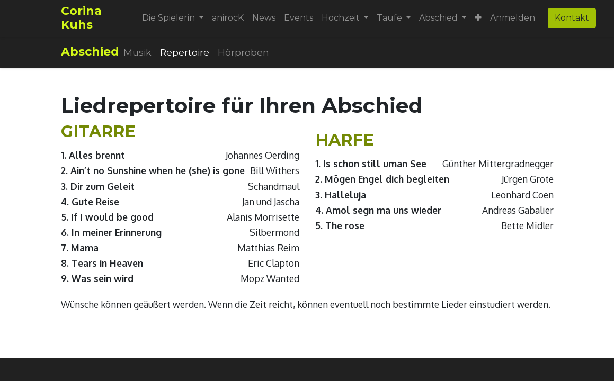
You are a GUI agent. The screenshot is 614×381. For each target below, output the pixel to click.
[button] (478, 18)
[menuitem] (228, 18)
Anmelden (512, 18)
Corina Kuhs (81, 18)
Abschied (90, 51)
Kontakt (572, 18)
